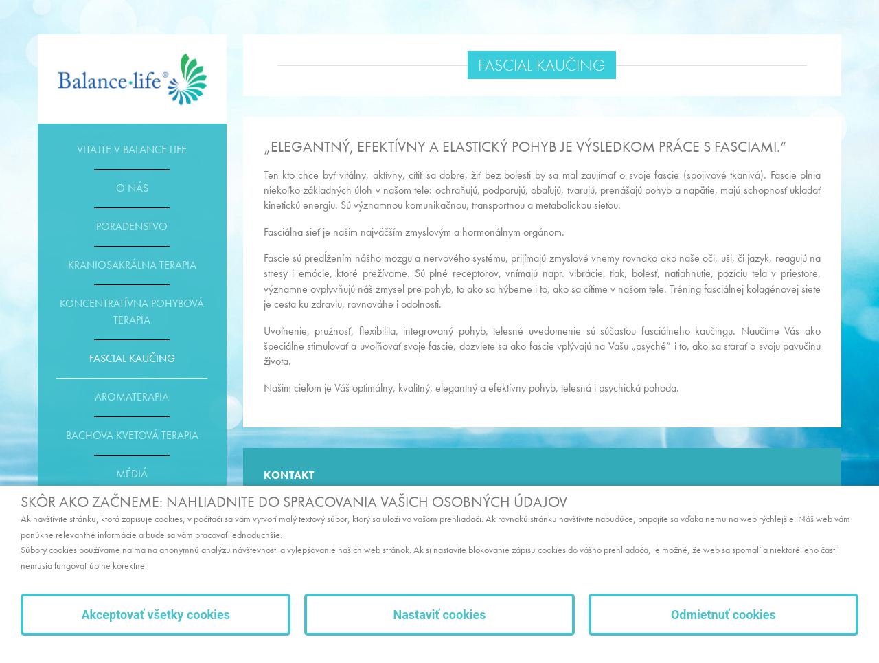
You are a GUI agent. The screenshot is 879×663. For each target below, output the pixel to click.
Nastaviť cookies (439, 614)
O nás (132, 188)
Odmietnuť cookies (723, 614)
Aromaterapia (132, 397)
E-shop (132, 79)
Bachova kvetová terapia (132, 435)
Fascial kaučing (132, 358)
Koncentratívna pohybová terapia (132, 311)
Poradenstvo (132, 226)
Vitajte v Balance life (132, 149)
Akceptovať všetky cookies (155, 614)
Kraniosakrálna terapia (132, 265)
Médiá (132, 474)
